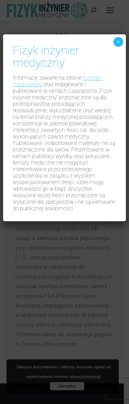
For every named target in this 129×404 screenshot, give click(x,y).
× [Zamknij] (118, 42)
